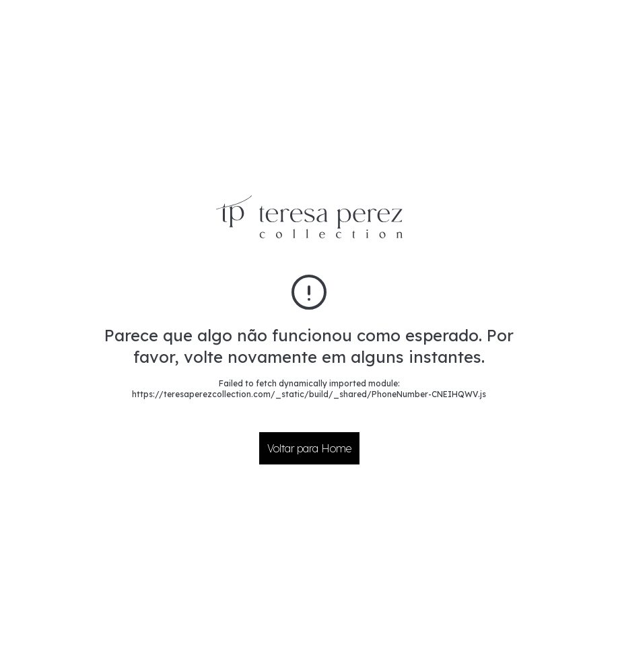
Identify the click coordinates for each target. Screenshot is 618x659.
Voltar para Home (309, 448)
